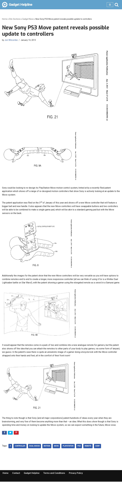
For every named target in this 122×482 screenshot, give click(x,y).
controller (20, 446)
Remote (88, 446)
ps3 (79, 446)
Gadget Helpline (32, 473)
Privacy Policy (77, 473)
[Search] (117, 5)
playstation (68, 446)
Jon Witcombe (11, 40)
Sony (97, 446)
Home (4, 19)
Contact (16, 473)
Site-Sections (15, 19)
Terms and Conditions (55, 473)
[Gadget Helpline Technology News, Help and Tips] (17, 4)
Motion (47, 446)
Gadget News (28, 19)
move (56, 446)
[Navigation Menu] (110, 4)
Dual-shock (34, 446)
